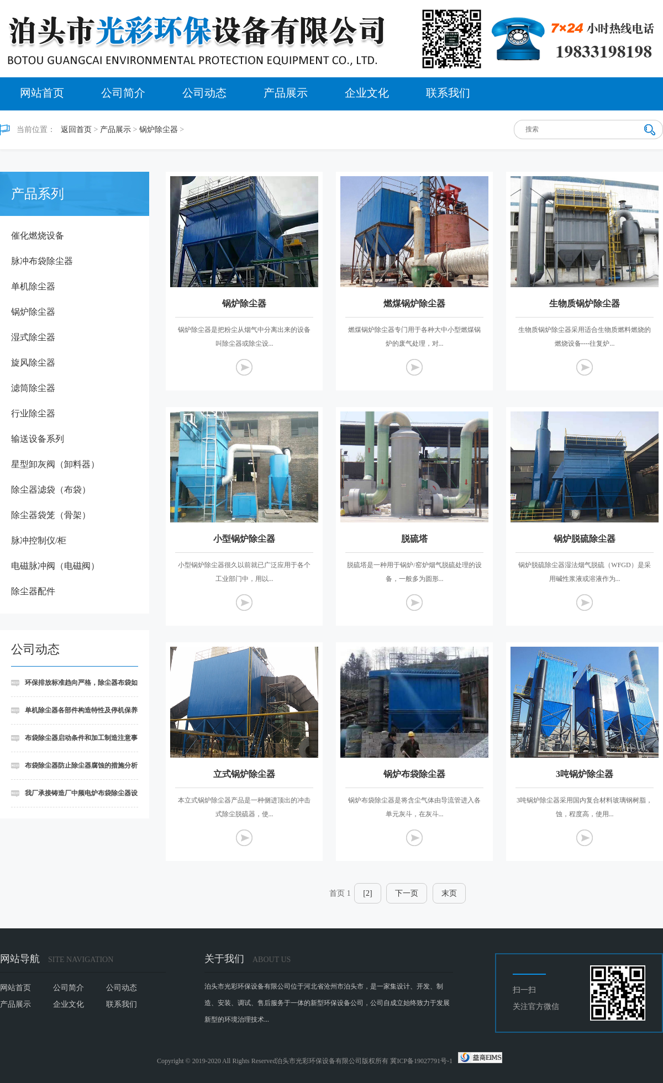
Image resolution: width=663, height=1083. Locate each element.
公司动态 (204, 93)
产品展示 (286, 93)
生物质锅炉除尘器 (584, 303)
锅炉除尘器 (158, 129)
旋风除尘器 (33, 362)
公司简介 (123, 93)
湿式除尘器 (33, 337)
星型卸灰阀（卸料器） (55, 464)
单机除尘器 (33, 286)
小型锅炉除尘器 (244, 538)
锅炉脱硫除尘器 (584, 538)
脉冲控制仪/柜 (38, 540)
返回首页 (76, 129)
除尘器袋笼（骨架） (51, 515)
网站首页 (42, 93)
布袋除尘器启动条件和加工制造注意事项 (74, 743)
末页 (449, 893)
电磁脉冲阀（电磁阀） (55, 565)
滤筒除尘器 (33, 388)
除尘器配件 (33, 591)
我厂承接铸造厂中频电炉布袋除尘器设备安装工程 (74, 798)
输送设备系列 (37, 438)
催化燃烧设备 (37, 235)
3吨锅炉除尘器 (584, 774)
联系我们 (448, 93)
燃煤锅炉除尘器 (414, 303)
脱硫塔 (414, 538)
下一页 (406, 893)
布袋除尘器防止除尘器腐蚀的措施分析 (81, 765)
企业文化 (367, 93)
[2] (367, 893)
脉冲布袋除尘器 (42, 261)
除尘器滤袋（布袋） (51, 489)
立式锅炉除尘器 (244, 774)
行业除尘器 (33, 413)
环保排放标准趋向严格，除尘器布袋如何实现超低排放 (74, 688)
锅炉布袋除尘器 (414, 774)
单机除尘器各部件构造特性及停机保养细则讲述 (74, 715)
